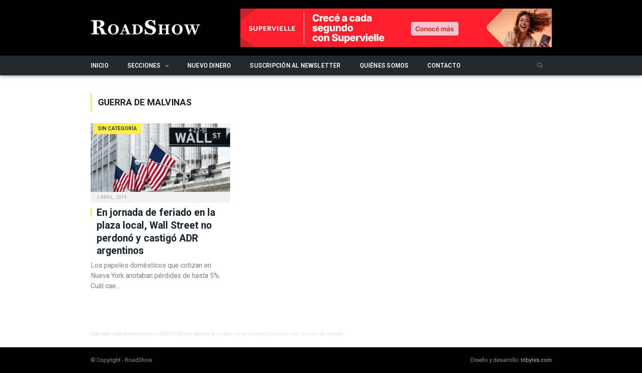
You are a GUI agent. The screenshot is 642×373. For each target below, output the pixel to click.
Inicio (100, 65)
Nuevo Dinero (209, 65)
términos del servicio (294, 334)
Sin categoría (117, 128)
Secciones (144, 65)
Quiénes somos (384, 65)
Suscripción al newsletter (295, 65)
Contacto (444, 65)
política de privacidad (240, 334)
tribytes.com (536, 360)
